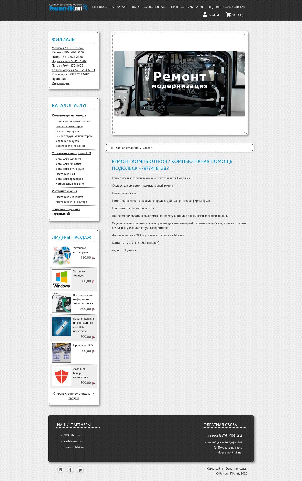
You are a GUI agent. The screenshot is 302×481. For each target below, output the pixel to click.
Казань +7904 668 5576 (149, 7)
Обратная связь (236, 468)
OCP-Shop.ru (72, 435)
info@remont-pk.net (230, 452)
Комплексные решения (70, 183)
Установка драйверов (69, 178)
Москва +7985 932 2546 (109, 7)
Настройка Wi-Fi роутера (71, 201)
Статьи (147, 148)
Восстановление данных (71, 146)
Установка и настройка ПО (71, 153)
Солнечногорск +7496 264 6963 (73, 70)
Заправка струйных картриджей (66, 211)
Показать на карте (228, 447)
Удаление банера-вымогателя (80, 373)
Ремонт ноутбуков (67, 131)
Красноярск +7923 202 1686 (71, 74)
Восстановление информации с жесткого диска (83, 299)
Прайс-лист (60, 79)
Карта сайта (215, 468)
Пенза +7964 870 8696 (67, 65)
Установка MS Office (68, 164)
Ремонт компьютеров (69, 126)
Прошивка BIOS (83, 345)
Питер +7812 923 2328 (187, 7)
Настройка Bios (65, 174)
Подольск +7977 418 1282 (227, 7)
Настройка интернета (69, 197)
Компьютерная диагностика (73, 121)
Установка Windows (68, 159)
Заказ (235, 15)
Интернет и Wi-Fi (64, 191)
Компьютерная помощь (69, 115)
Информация (61, 83)
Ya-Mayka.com (73, 441)
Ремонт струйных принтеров (74, 136)
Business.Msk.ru (74, 447)
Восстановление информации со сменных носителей (83, 325)
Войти (210, 15)
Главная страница (124, 148)
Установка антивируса (70, 168)
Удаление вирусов (67, 141)
